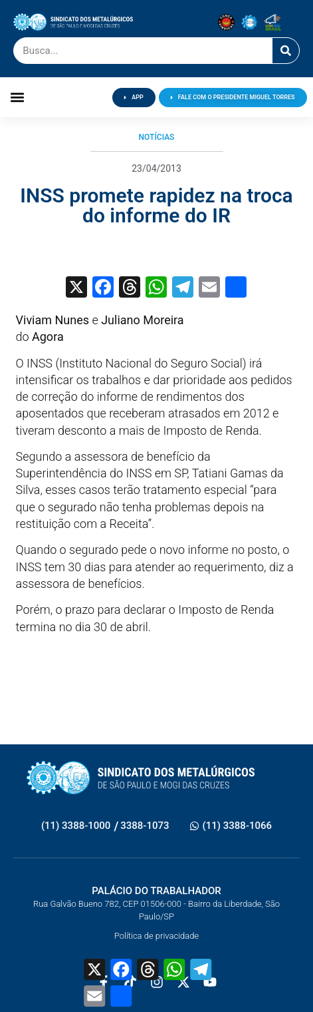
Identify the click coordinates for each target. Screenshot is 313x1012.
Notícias (157, 137)
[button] (17, 98)
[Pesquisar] (285, 50)
